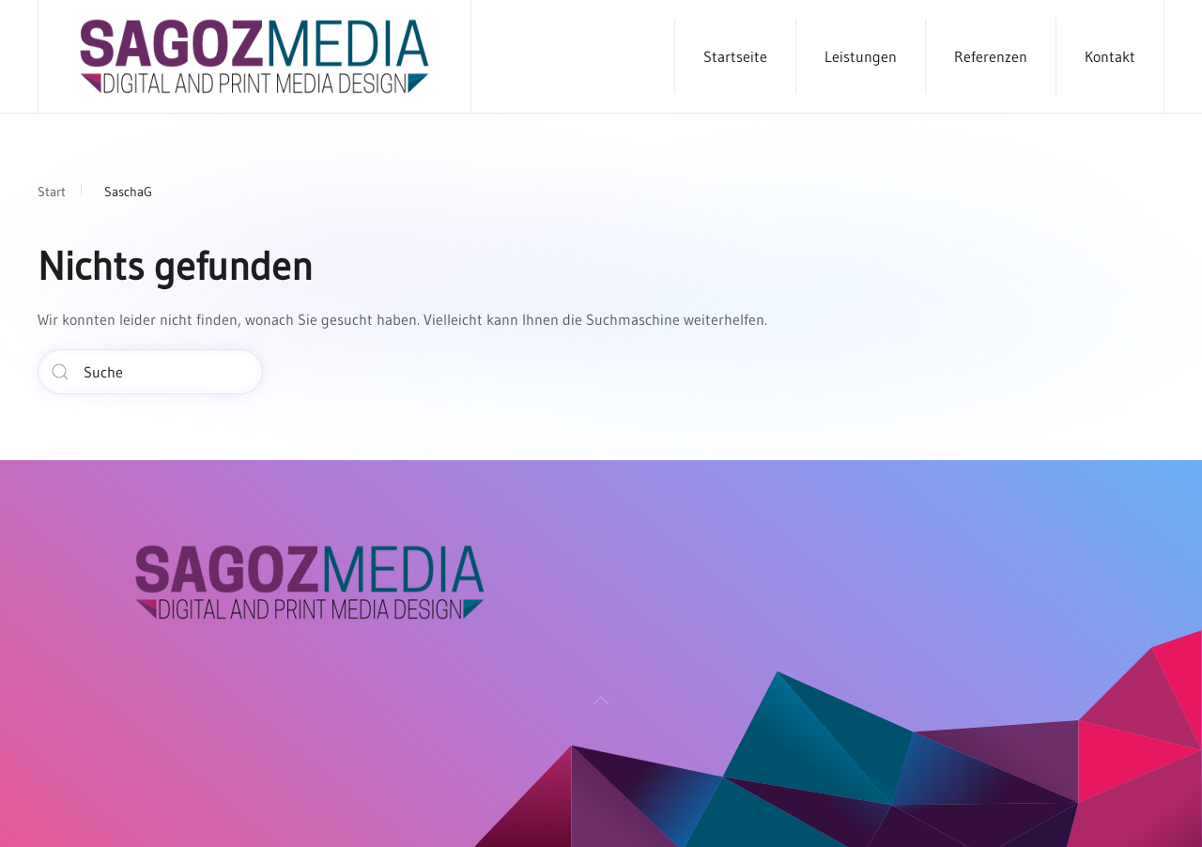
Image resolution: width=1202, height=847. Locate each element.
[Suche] (150, 371)
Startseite (735, 56)
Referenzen (990, 56)
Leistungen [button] (860, 56)
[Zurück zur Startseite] (255, 56)
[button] (601, 706)
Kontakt (1110, 56)
